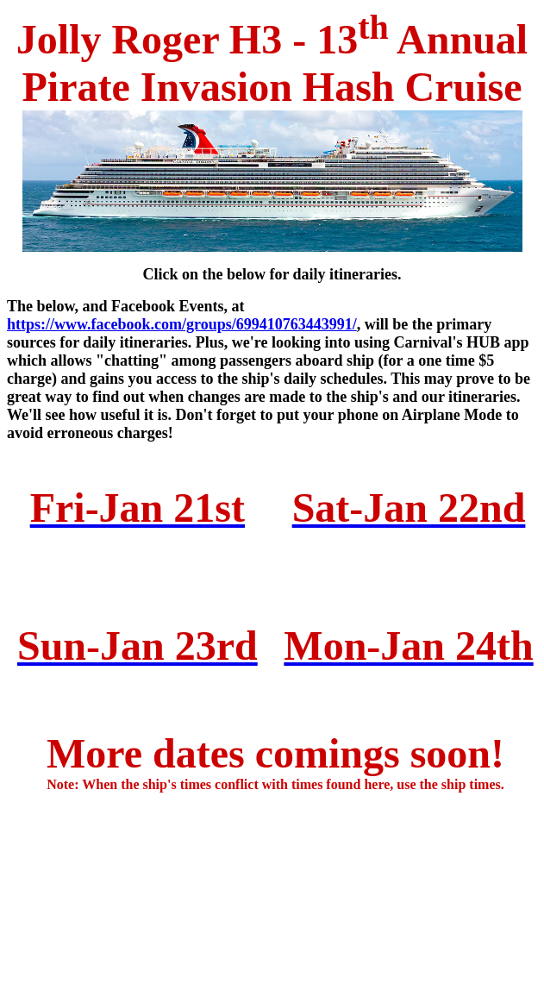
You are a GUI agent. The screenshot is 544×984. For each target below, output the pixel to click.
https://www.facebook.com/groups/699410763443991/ (182, 324)
